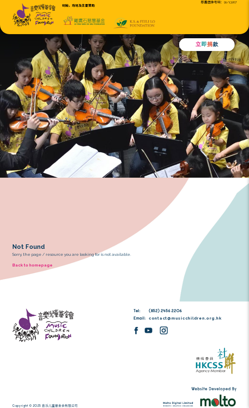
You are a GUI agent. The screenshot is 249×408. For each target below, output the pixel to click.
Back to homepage (32, 265)
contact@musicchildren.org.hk (185, 318)
